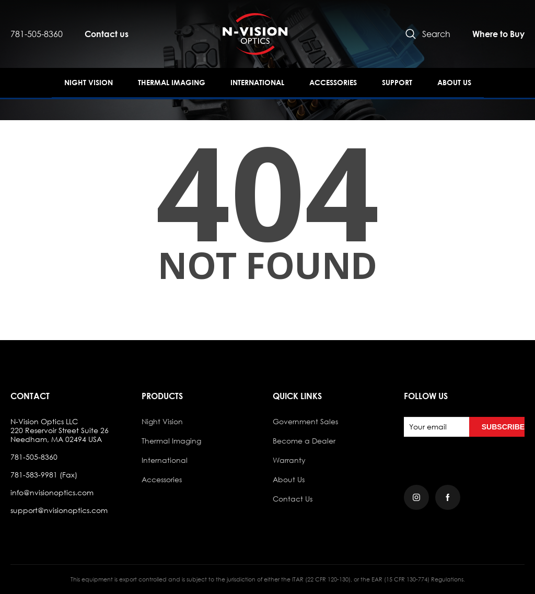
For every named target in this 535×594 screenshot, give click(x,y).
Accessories (333, 82)
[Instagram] (416, 497)
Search (427, 34)
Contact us (107, 34)
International (257, 82)
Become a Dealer (304, 440)
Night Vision (88, 82)
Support (397, 82)
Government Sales (305, 421)
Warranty (289, 460)
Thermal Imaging (171, 82)
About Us (454, 82)
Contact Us (292, 498)
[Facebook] (447, 497)
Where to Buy (498, 34)
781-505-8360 (36, 34)
